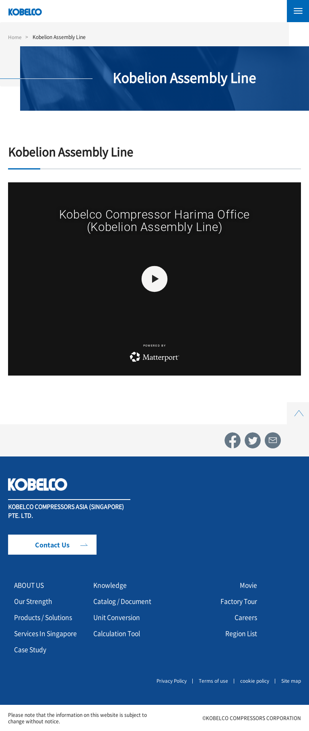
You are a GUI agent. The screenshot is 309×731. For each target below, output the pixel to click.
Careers (246, 617)
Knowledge (110, 585)
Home (15, 37)
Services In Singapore (46, 633)
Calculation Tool (118, 633)
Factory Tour (237, 601)
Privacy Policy (170, 680)
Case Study (30, 649)
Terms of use (213, 680)
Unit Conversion (117, 617)
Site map (291, 680)
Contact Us (52, 544)
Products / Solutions (45, 617)
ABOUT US (30, 585)
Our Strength (34, 601)
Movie (248, 585)
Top (298, 406)
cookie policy (254, 680)
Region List (240, 633)
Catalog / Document (123, 601)
